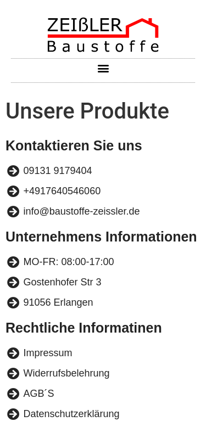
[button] (103, 68)
